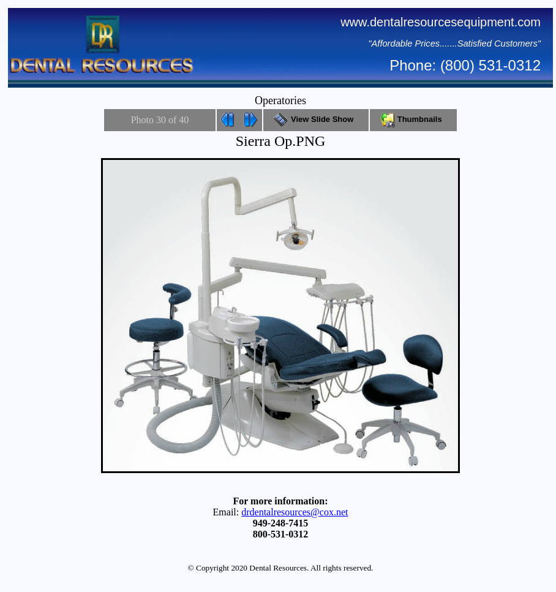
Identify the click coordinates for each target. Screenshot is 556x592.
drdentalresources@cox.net (294, 512)
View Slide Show (316, 119)
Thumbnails (413, 119)
